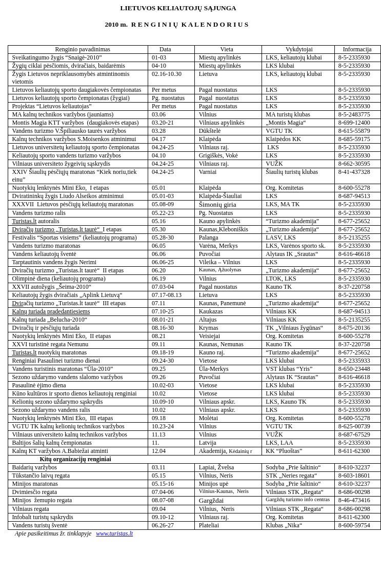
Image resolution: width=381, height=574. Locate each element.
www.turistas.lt (114, 533)
